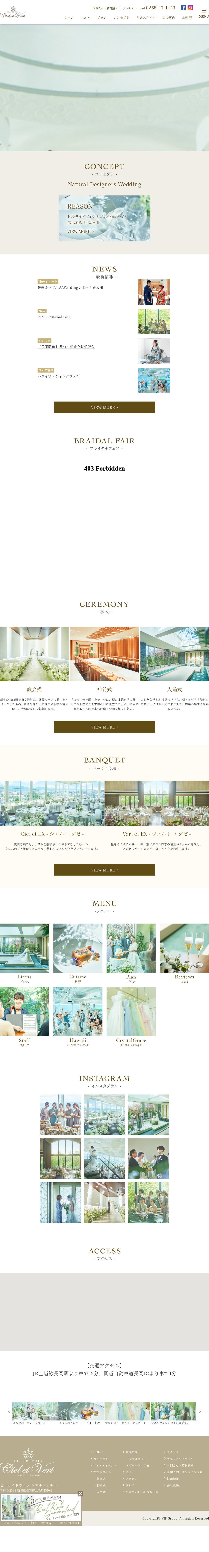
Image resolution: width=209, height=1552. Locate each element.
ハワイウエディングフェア (59, 376)
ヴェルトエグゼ (139, 1465)
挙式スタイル (146, 17)
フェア (85, 17)
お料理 (187, 17)
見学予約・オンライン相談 (184, 1472)
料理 (128, 1472)
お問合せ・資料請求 (105, 8)
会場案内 (168, 17)
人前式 (101, 1492)
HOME (98, 1452)
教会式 (101, 1479)
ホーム (69, 17)
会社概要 (173, 1485)
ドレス (130, 1485)
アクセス (128, 8)
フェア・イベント (105, 1465)
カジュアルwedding (54, 317)
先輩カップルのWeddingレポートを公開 (70, 287)
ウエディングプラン (180, 1459)
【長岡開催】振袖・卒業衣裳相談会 (66, 346)
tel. (158, 7)
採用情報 (173, 1479)
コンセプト (122, 17)
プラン (102, 17)
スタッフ (173, 1452)
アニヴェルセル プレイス (142, 1492)
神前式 (101, 1485)
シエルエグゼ (138, 1459)
